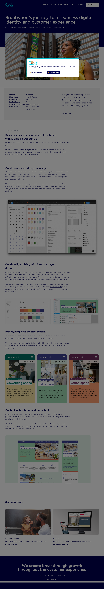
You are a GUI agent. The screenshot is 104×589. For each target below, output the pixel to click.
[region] (53, 68)
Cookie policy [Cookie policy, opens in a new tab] (40, 67)
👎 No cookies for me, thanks (36, 72)
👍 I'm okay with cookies (53, 72)
